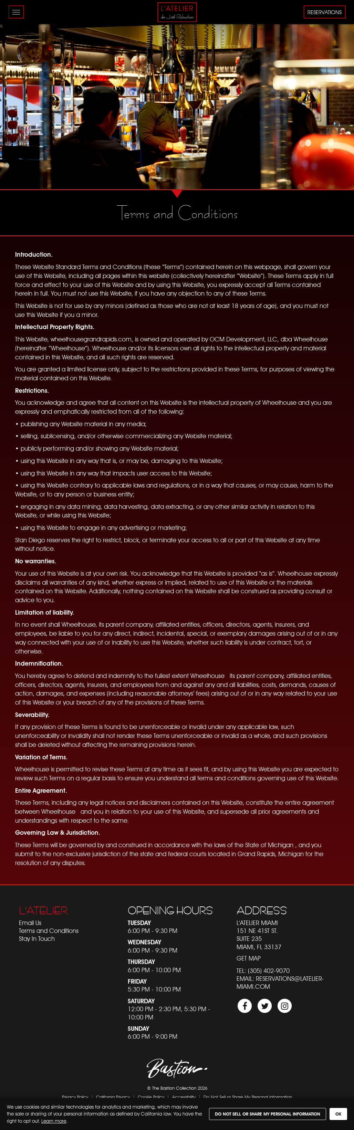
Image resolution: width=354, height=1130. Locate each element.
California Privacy (113, 1097)
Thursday (141, 961)
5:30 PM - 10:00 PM (154, 989)
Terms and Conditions (49, 930)
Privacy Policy (75, 1097)
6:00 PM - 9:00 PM (152, 1036)
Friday (137, 981)
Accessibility (184, 1097)
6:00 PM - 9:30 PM (152, 930)
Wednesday (144, 942)
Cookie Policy (151, 1097)
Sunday (138, 1028)
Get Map (249, 958)
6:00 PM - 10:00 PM (154, 970)
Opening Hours (170, 910)
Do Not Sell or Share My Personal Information (248, 1097)
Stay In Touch (37, 938)
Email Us (30, 922)
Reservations (325, 12)
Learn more (53, 1121)
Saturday (141, 1001)
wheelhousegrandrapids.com (91, 339)
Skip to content (24, 31)
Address (262, 910)
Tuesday (139, 922)
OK (338, 1114)
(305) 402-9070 (269, 970)
